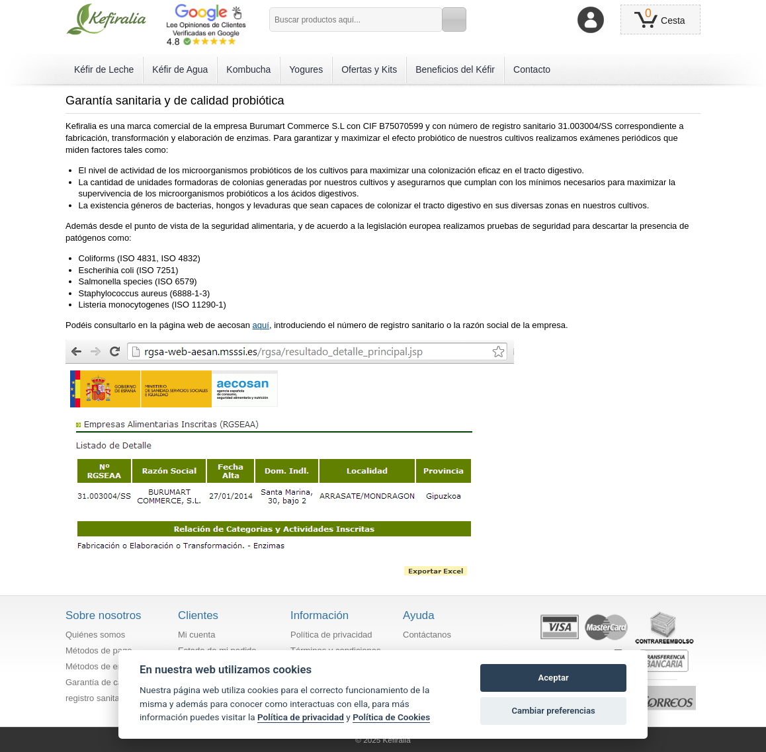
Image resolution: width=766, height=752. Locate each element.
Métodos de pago (98, 650)
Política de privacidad (331, 635)
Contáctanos (427, 635)
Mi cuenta (196, 635)
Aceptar (553, 678)
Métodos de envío (99, 666)
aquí (261, 325)
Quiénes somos (95, 635)
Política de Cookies (391, 717)
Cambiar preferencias (553, 711)
